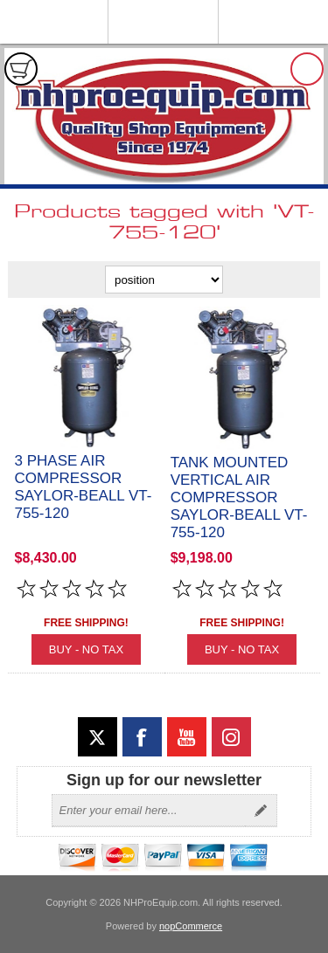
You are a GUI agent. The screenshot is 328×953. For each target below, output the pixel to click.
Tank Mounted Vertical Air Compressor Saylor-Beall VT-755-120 (239, 497)
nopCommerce (190, 926)
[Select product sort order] (164, 279)
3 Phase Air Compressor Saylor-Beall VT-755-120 (83, 486)
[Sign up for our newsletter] (148, 810)
